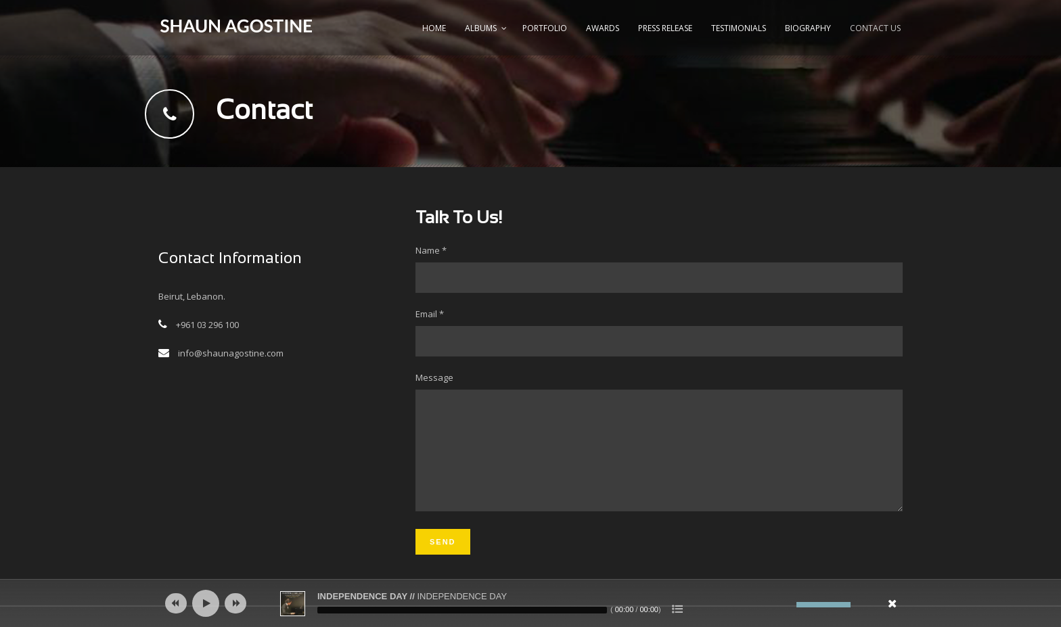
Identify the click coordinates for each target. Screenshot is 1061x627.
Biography (808, 28)
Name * (659, 268)
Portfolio (544, 28)
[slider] (462, 610)
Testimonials (738, 28)
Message (659, 453)
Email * (659, 332)
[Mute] (786, 604)
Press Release (665, 28)
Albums (481, 28)
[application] (530, 603)
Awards (602, 28)
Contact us (875, 28)
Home (434, 28)
